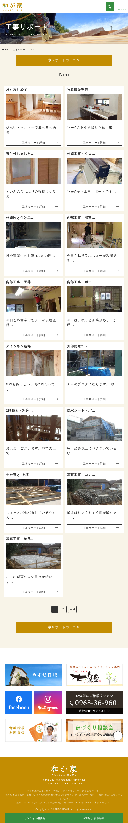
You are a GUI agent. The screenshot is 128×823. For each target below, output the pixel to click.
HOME (5, 49)
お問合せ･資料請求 (93, 818)
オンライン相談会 (34, 818)
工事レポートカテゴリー (64, 60)
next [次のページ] (72, 609)
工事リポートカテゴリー (64, 627)
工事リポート (20, 49)
